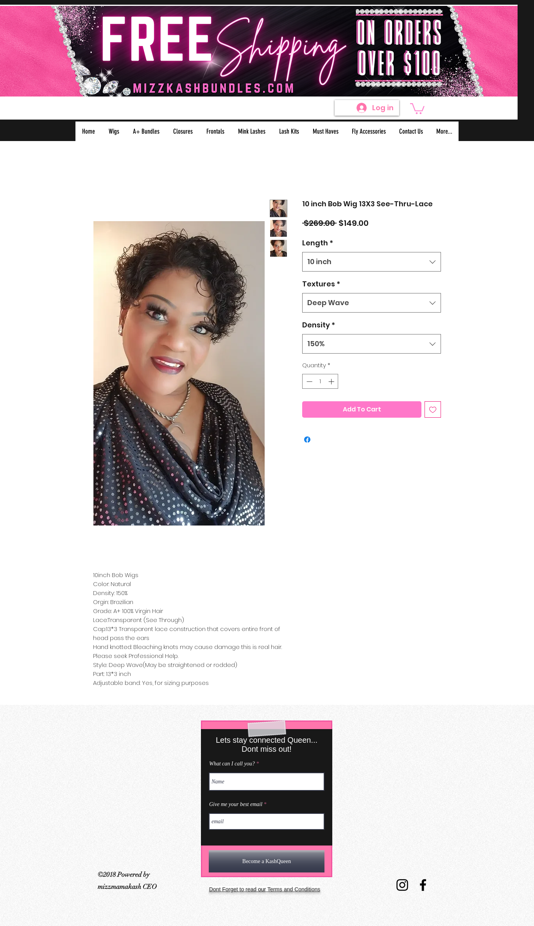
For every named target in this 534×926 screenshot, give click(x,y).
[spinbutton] (320, 381)
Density (318, 325)
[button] (417, 108)
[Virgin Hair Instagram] (402, 885)
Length (317, 243)
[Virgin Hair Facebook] (423, 885)
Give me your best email (235, 804)
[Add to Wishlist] (433, 409)
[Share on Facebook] (307, 439)
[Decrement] (308, 381)
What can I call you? (232, 764)
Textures (321, 284)
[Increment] (332, 381)
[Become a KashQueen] (266, 861)
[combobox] (371, 262)
